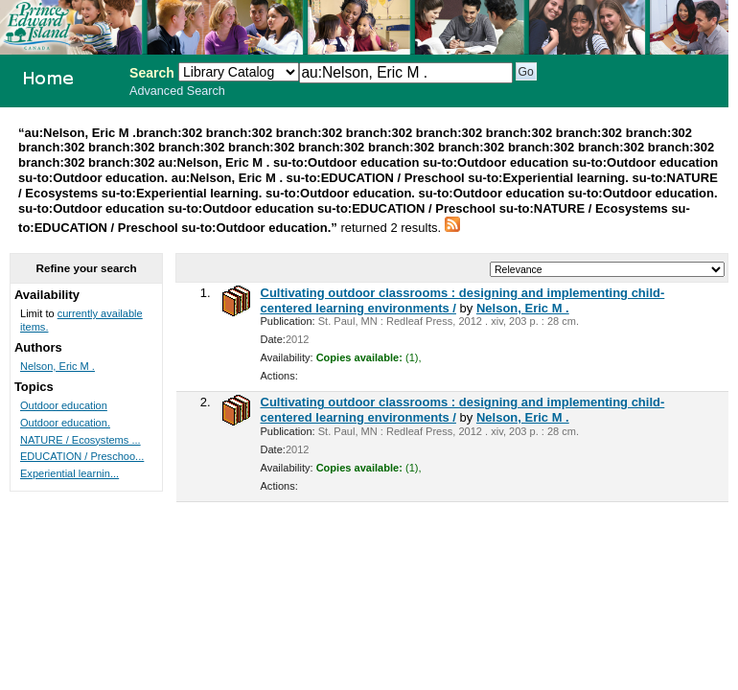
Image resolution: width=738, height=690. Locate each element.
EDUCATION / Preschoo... (82, 456)
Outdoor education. (65, 422)
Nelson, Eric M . (522, 308)
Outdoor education (63, 405)
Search (151, 72)
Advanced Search (177, 91)
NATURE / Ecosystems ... (80, 440)
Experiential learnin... (69, 473)
